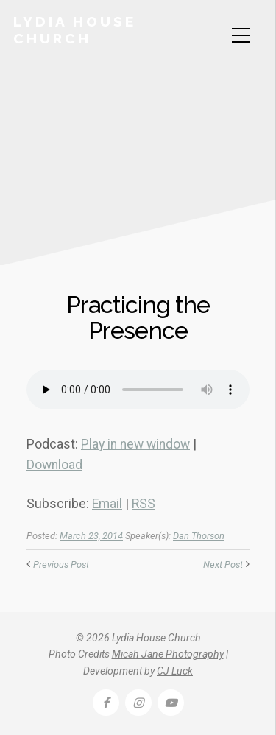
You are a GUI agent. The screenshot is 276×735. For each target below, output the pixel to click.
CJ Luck (175, 671)
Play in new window (135, 444)
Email (107, 503)
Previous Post (61, 564)
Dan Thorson (198, 535)
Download (54, 464)
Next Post (223, 564)
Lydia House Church (74, 29)
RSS (143, 503)
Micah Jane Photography (168, 654)
